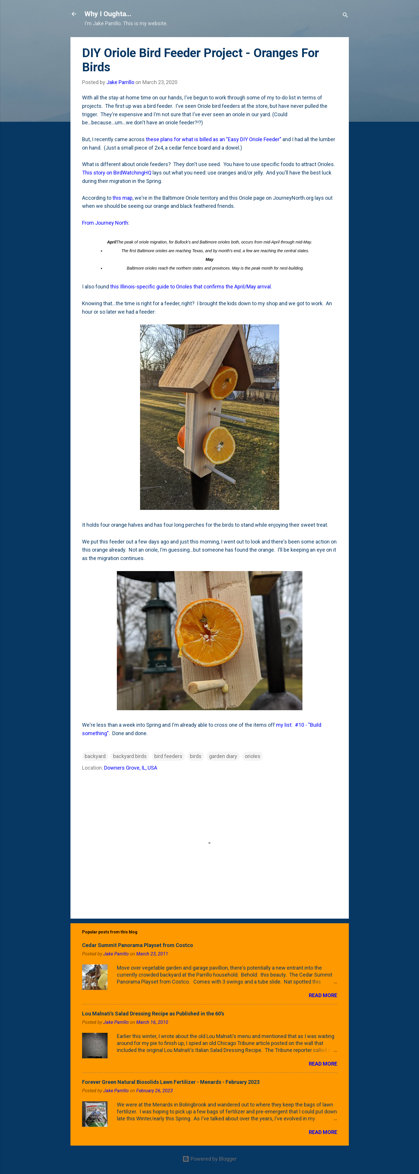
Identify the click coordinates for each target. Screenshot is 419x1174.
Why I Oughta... (107, 14)
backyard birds (130, 756)
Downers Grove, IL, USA (130, 768)
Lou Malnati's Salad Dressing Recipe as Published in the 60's (153, 1014)
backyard (95, 756)
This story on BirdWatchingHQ (116, 173)
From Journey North (105, 223)
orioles (252, 756)
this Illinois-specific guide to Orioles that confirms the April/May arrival (190, 286)
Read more (323, 995)
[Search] (345, 16)
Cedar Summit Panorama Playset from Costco (137, 945)
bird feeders (168, 756)
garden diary (223, 756)
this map (123, 198)
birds (196, 756)
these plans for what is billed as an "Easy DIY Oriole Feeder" (213, 139)
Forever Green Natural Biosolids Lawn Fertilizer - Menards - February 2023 (171, 1082)
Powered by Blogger (209, 1159)
